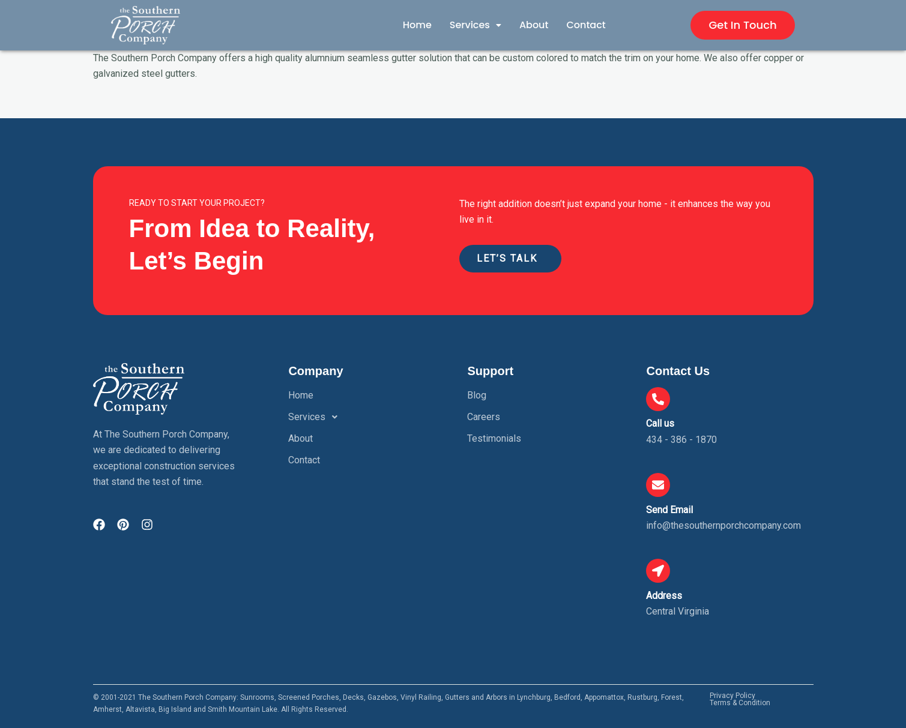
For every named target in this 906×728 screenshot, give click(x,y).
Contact (585, 25)
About (534, 25)
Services (475, 25)
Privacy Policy (732, 696)
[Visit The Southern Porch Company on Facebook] (99, 525)
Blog (476, 395)
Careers (483, 417)
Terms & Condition (740, 703)
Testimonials (494, 438)
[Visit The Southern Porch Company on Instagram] (147, 525)
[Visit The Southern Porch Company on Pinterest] (123, 525)
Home (417, 25)
